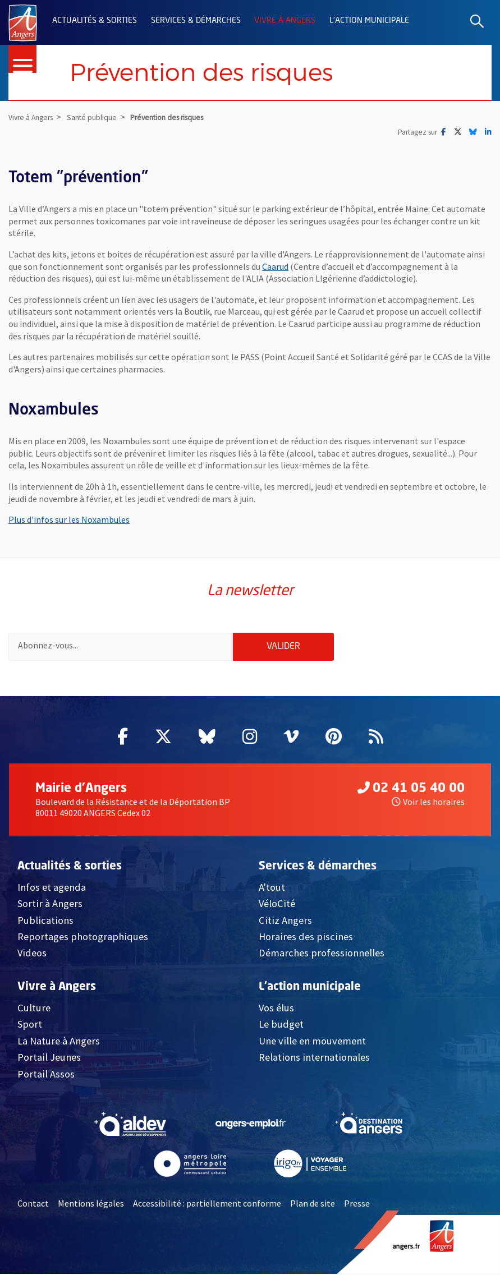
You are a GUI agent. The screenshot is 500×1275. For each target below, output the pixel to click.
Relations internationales (314, 1058)
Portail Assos (46, 1075)
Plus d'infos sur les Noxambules (69, 520)
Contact (33, 1204)
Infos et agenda (51, 888)
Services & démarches (196, 21)
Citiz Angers (285, 921)
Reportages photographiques (82, 938)
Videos (32, 954)
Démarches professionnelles (321, 954)
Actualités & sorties (94, 21)
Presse (357, 1204)
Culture (34, 1009)
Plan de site (312, 1204)
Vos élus (276, 1009)
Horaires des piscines (306, 938)
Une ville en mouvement (312, 1041)
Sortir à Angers (49, 905)
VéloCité (277, 905)
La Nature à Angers (58, 1041)
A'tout (272, 888)
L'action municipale (369, 21)
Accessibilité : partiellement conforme (207, 1204)
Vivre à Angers (284, 21)
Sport (29, 1025)
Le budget (281, 1025)
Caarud (275, 266)
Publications (45, 921)
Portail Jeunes (49, 1058)
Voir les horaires (428, 802)
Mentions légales (91, 1204)
